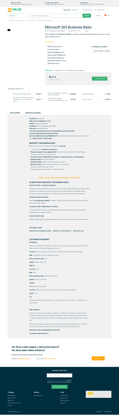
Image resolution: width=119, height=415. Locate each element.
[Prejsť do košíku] (106, 16)
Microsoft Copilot (87, 99)
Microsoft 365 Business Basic (44, 20)
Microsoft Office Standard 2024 (22, 94)
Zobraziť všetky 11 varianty (101, 51)
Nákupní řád (11, 400)
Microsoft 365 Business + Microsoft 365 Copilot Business (58, 94)
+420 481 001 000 (87, 10)
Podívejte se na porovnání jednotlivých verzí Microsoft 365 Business (59, 177)
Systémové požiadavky (33, 113)
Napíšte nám (75, 10)
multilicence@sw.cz (24, 358)
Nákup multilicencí (65, 400)
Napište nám (63, 398)
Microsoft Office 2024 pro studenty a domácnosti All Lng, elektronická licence (23, 99)
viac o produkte (49, 41)
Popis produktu (15, 113)
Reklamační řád (12, 395)
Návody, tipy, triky (38, 395)
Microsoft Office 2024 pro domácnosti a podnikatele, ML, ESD (57, 99)
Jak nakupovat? (12, 398)
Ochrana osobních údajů (14, 403)
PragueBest (108, 411)
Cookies (10, 405)
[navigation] (18, 16)
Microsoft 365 (30, 20)
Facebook (62, 403)
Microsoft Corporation (57, 31)
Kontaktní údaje (64, 395)
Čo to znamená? (80, 70)
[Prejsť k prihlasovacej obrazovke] (97, 16)
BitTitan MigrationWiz (88, 94)
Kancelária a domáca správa (17, 20)
